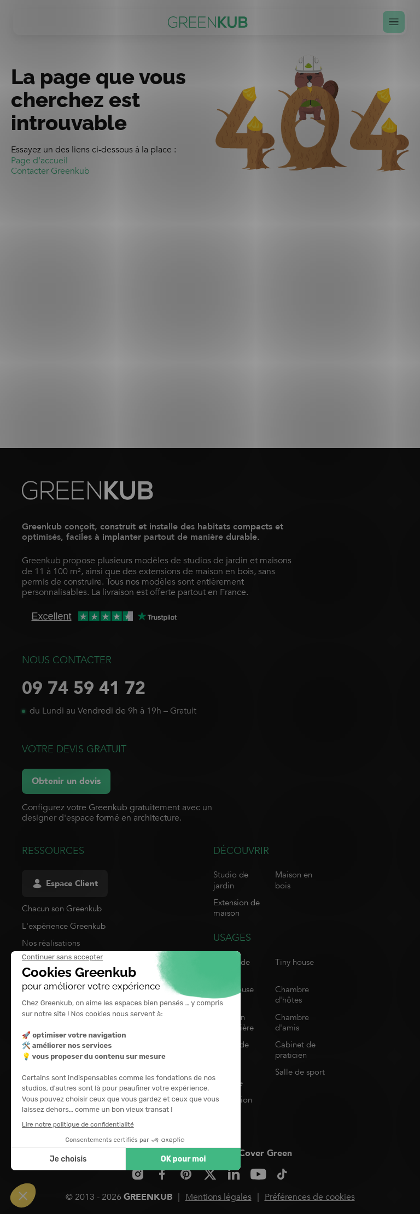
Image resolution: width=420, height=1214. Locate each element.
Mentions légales (218, 1197)
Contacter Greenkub (50, 171)
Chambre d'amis (292, 1022)
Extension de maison (236, 907)
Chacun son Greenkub (62, 908)
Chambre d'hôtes (292, 994)
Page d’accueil (39, 161)
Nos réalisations (51, 943)
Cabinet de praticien (295, 1049)
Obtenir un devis (66, 781)
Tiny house (294, 962)
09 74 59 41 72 (83, 688)
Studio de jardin (230, 880)
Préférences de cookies (310, 1197)
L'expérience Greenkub (64, 926)
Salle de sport (300, 1071)
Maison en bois (293, 880)
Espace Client (65, 883)
